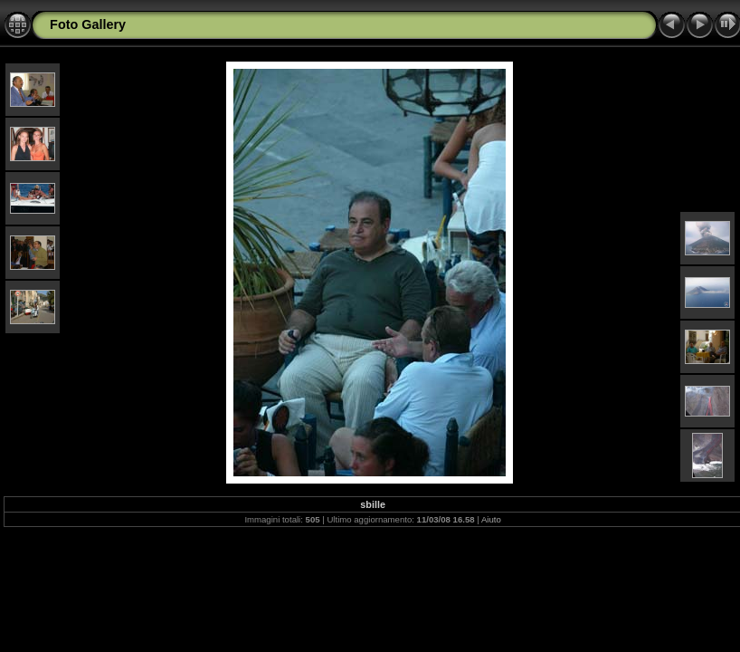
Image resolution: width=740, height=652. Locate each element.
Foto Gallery (88, 24)
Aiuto (491, 519)
